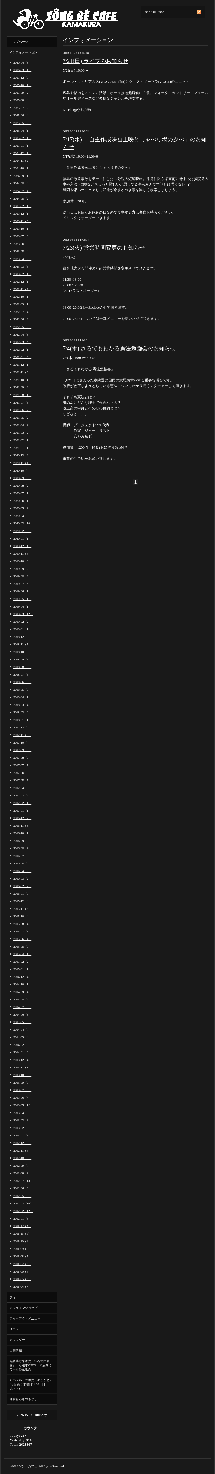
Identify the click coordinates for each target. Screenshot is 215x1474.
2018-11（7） (22, 644)
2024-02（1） (22, 206)
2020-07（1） (22, 493)
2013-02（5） (22, 1127)
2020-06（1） (22, 500)
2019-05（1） (22, 599)
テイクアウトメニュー (25, 1318)
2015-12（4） (22, 901)
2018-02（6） (22, 712)
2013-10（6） (22, 1075)
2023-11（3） (22, 221)
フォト (14, 1297)
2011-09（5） (22, 1248)
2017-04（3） (22, 787)
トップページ (19, 41)
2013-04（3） (22, 1112)
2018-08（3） (22, 667)
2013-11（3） (22, 1067)
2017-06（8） (22, 772)
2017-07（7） (22, 765)
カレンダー (17, 1339)
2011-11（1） (22, 1233)
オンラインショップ (23, 1307)
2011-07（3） (22, 1264)
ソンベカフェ (28, 1466)
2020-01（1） (22, 538)
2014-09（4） (22, 991)
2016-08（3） (22, 848)
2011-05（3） (22, 1279)
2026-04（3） (22, 62)
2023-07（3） (22, 236)
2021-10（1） (22, 379)
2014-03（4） (22, 1037)
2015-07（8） (22, 931)
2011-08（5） (22, 1256)
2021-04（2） (22, 425)
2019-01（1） (22, 629)
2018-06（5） (22, 682)
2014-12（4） (22, 976)
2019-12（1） (22, 546)
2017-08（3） (22, 757)
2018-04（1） (22, 697)
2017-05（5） (22, 780)
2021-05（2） (22, 417)
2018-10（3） (22, 651)
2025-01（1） (22, 145)
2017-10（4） (22, 742)
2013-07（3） (22, 1090)
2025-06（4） (22, 115)
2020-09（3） (22, 478)
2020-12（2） (22, 455)
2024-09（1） (22, 175)
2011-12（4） (22, 1226)
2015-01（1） (22, 969)
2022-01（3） (22, 357)
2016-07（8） (22, 855)
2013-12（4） (22, 1059)
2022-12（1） (22, 281)
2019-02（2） (22, 621)
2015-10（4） (22, 916)
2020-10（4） (22, 470)
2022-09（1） (22, 304)
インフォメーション (23, 52)
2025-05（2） (22, 123)
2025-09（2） (22, 92)
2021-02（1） (22, 440)
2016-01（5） (22, 893)
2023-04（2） (22, 259)
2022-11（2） (22, 289)
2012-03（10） (23, 1203)
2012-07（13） (23, 1180)
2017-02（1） (22, 803)
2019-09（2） (22, 568)
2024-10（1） (22, 168)
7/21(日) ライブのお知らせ (95, 61)
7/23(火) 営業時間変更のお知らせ (104, 248)
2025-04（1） (22, 130)
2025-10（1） (22, 85)
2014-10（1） (22, 984)
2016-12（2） (22, 818)
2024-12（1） (22, 153)
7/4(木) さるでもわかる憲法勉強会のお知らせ (119, 348)
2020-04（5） (22, 515)
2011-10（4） (22, 1241)
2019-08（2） (22, 576)
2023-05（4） (22, 251)
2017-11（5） (22, 735)
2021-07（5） (22, 402)
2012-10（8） (22, 1158)
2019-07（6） (22, 583)
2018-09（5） (22, 659)
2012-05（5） (22, 1196)
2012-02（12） (23, 1211)
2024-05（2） (22, 198)
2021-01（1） (22, 447)
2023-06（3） (22, 243)
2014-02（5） (22, 1044)
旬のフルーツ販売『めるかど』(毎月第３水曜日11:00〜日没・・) (31, 1384)
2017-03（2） (22, 795)
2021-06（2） (22, 410)
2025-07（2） (22, 107)
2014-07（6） (22, 1007)
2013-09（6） (22, 1082)
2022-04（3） (22, 334)
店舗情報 (16, 1350)
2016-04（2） (22, 871)
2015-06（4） (22, 939)
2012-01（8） (22, 1218)
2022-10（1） (22, 296)
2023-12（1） (22, 213)
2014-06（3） (22, 1014)
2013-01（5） (22, 1135)
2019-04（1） (22, 606)
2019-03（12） (23, 614)
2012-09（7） (22, 1165)
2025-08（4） (22, 100)
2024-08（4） (22, 183)
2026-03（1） (22, 70)
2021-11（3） (22, 372)
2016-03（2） (22, 878)
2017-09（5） (22, 750)
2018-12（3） (22, 636)
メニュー (16, 1329)
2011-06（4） (22, 1271)
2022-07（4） (22, 311)
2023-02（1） (22, 274)
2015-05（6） (22, 946)
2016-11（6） (22, 825)
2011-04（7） (22, 1286)
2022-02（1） (22, 349)
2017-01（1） (22, 810)
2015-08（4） (22, 923)
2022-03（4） (22, 342)
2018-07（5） (22, 674)
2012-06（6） (22, 1188)
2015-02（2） (22, 961)
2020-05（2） (22, 508)
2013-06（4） (22, 1097)
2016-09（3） (22, 840)
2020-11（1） (22, 463)
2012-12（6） (22, 1143)
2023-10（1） (22, 228)
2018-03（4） (22, 704)
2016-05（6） (22, 863)
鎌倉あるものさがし (23, 1399)
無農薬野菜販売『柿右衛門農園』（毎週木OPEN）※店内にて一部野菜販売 (31, 1365)
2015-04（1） (22, 954)
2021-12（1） (22, 364)
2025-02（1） (22, 138)
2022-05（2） (22, 327)
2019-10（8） (22, 561)
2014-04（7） (22, 1029)
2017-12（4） (22, 727)
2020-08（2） (22, 485)
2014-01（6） (22, 1052)
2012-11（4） (22, 1150)
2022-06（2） (22, 319)
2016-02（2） (22, 886)
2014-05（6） (22, 1022)
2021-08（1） (22, 395)
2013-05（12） (23, 1105)
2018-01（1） (22, 719)
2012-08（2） (22, 1173)
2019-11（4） (22, 553)
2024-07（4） (22, 191)
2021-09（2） (22, 387)
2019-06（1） (22, 591)
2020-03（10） (23, 523)
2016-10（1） (22, 833)
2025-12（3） (22, 77)
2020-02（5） (22, 531)
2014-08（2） (22, 999)
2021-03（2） (22, 432)
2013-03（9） (22, 1120)
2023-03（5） (22, 266)
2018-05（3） (22, 689)
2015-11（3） (22, 908)
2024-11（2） (22, 160)
